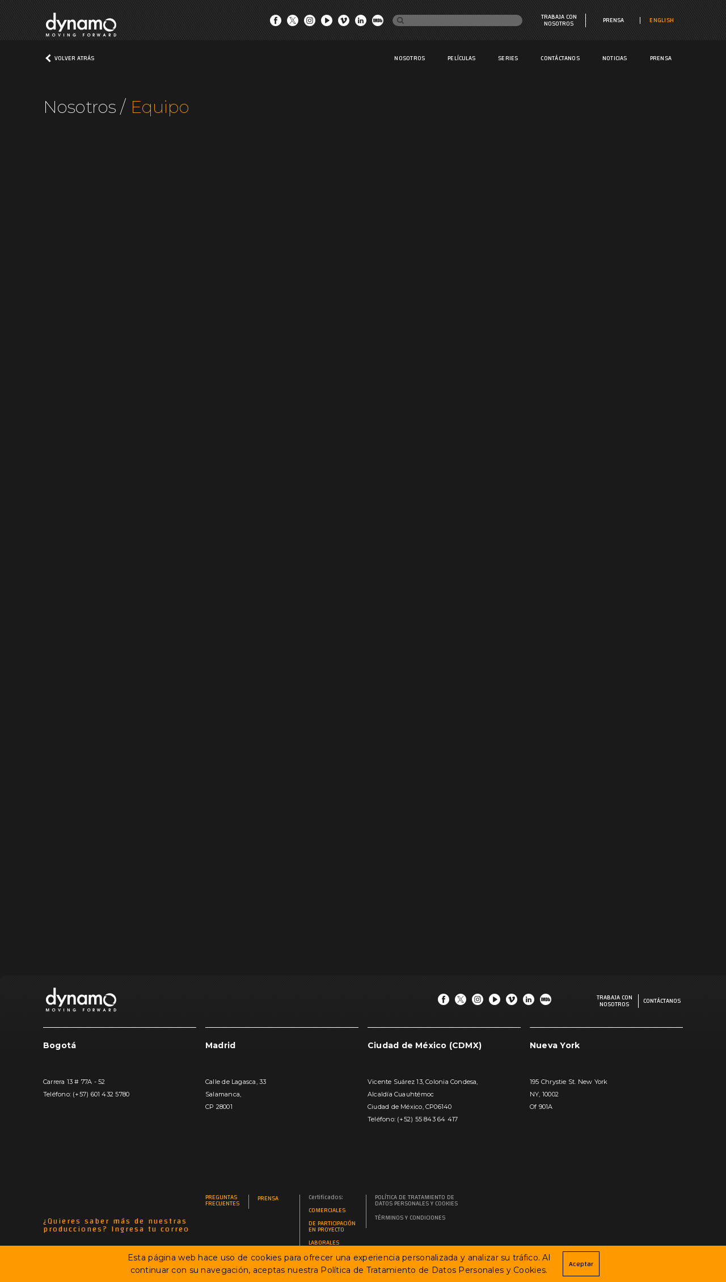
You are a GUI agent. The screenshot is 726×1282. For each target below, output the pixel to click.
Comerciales (327, 1211)
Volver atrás (74, 58)
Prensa (613, 20)
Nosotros (409, 58)
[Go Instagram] (309, 23)
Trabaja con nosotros (559, 20)
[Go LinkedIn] (360, 23)
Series (508, 58)
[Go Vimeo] (343, 23)
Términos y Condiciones (410, 1218)
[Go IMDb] (377, 23)
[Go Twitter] (292, 23)
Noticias (614, 58)
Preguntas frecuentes (222, 1201)
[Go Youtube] (326, 23)
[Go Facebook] (275, 23)
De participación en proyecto (332, 1227)
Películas (461, 58)
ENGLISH (661, 20)
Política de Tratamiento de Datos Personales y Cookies (416, 1201)
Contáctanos (560, 58)
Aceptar (581, 1264)
